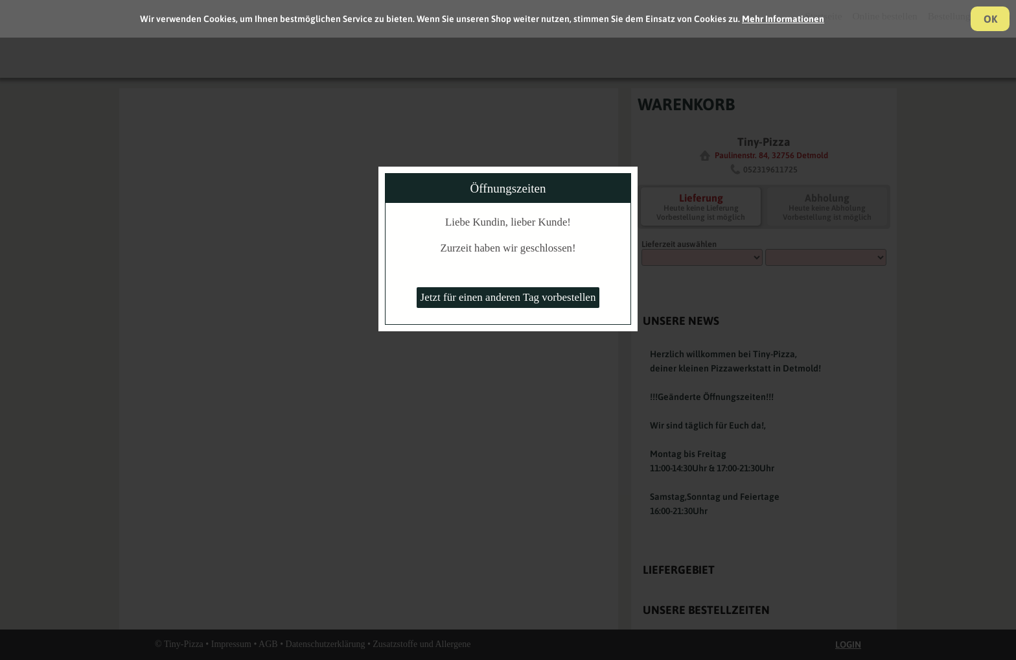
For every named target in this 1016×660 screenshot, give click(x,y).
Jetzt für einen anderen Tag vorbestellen (508, 297)
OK (990, 19)
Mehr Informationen (783, 19)
